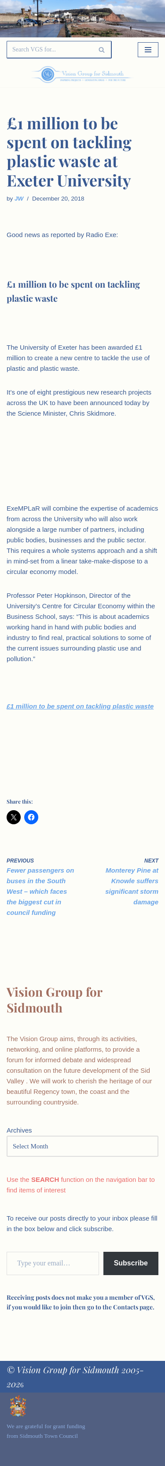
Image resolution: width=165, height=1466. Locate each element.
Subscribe (131, 1263)
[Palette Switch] (135, 74)
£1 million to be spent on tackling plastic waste (80, 706)
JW (19, 198)
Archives (19, 1130)
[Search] (49, 49)
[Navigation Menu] (148, 49)
